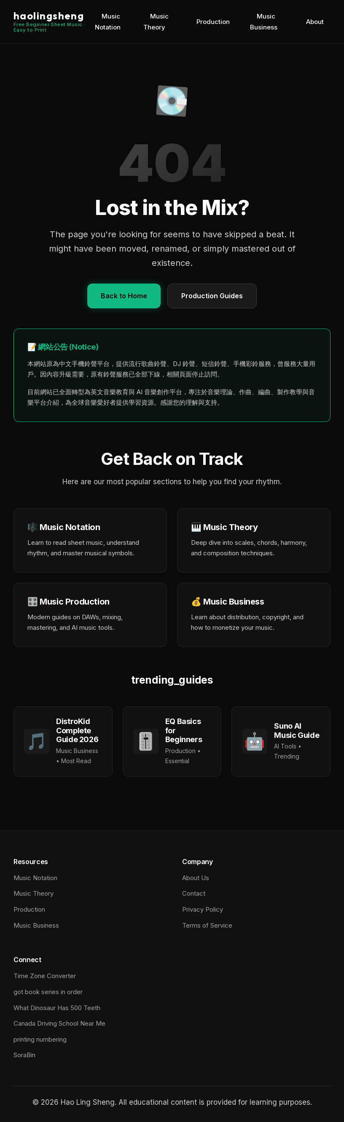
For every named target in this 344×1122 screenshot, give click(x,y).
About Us (195, 878)
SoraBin (24, 1055)
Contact (193, 893)
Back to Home (124, 296)
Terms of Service (207, 925)
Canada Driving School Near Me (59, 1023)
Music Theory (156, 21)
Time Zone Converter (44, 976)
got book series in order (48, 992)
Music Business (263, 21)
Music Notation (108, 21)
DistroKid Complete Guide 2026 (77, 730)
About (315, 22)
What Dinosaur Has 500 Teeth (56, 1008)
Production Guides (212, 296)
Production (213, 22)
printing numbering (40, 1039)
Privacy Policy (202, 909)
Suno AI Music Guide (296, 730)
